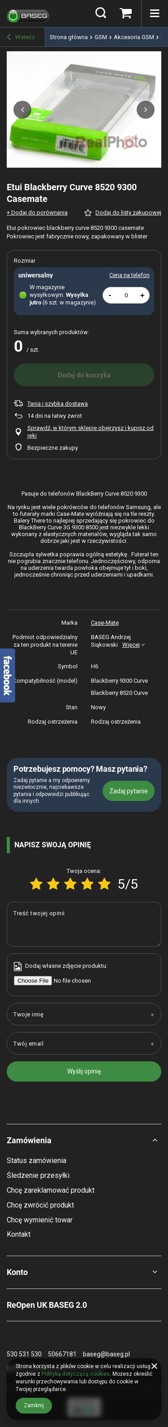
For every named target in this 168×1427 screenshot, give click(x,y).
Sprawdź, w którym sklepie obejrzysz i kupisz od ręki (90, 432)
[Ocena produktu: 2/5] (53, 884)
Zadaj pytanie (128, 791)
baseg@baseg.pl (106, 1354)
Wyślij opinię (84, 1071)
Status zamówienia (36, 1160)
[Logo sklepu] (28, 13)
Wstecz (21, 37)
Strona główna (69, 37)
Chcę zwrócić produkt (40, 1205)
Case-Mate (105, 622)
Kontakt (18, 1234)
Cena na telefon (129, 275)
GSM (101, 37)
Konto (17, 1272)
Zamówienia (29, 1140)
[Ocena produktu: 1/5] (36, 884)
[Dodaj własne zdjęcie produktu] (67, 980)
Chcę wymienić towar (40, 1220)
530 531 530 (24, 1354)
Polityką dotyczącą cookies (76, 1374)
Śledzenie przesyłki (38, 1175)
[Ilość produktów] (126, 295)
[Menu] (154, 13)
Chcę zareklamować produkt (51, 1190)
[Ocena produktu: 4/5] (87, 884)
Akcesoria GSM (134, 37)
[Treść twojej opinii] (84, 924)
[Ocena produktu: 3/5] (70, 884)
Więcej (131, 644)
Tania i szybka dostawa (57, 403)
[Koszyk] (125, 13)
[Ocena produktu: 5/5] (104, 884)
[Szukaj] (101, 13)
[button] (22, 110)
